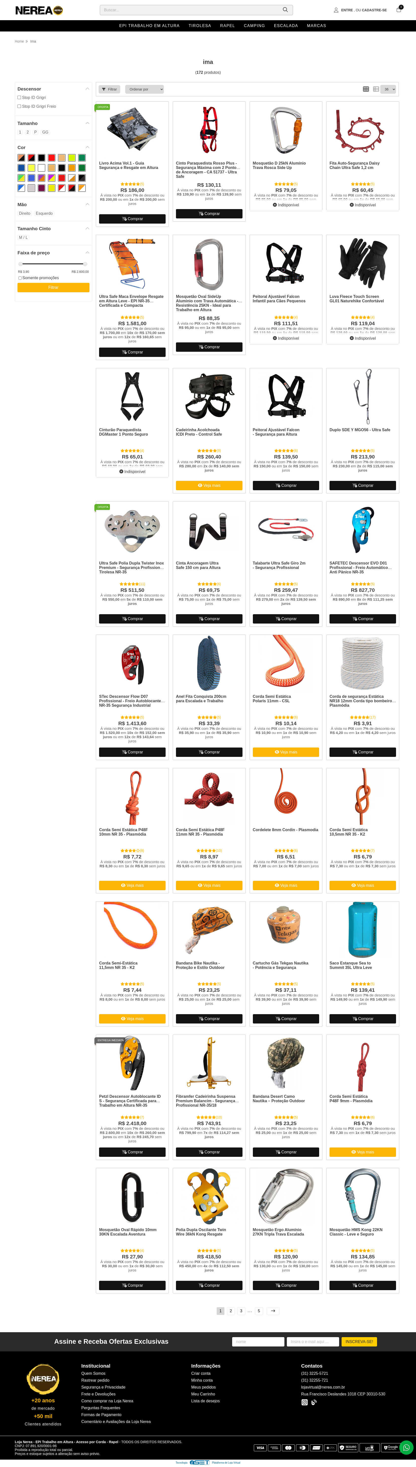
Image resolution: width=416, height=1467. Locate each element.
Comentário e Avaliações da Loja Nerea (116, 1422)
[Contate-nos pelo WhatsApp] (406, 1447)
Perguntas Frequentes (100, 1408)
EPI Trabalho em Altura (149, 26)
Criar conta (200, 1373)
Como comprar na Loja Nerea (107, 1401)
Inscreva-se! (359, 1342)
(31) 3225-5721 (314, 1373)
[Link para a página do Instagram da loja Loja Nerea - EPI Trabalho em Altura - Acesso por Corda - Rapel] (304, 1402)
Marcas (316, 26)
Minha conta (202, 1380)
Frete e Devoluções (98, 1394)
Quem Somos (93, 1373)
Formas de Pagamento (101, 1415)
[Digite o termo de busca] (189, 10)
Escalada (286, 26)
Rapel (227, 26)
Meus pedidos (203, 1387)
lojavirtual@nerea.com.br (323, 1387)
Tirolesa (200, 26)
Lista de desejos (205, 1401)
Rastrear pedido (95, 1380)
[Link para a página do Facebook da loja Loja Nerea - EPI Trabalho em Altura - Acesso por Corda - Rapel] (314, 1402)
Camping (254, 26)
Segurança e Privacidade (103, 1387)
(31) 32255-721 (314, 1380)
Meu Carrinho (203, 1394)
